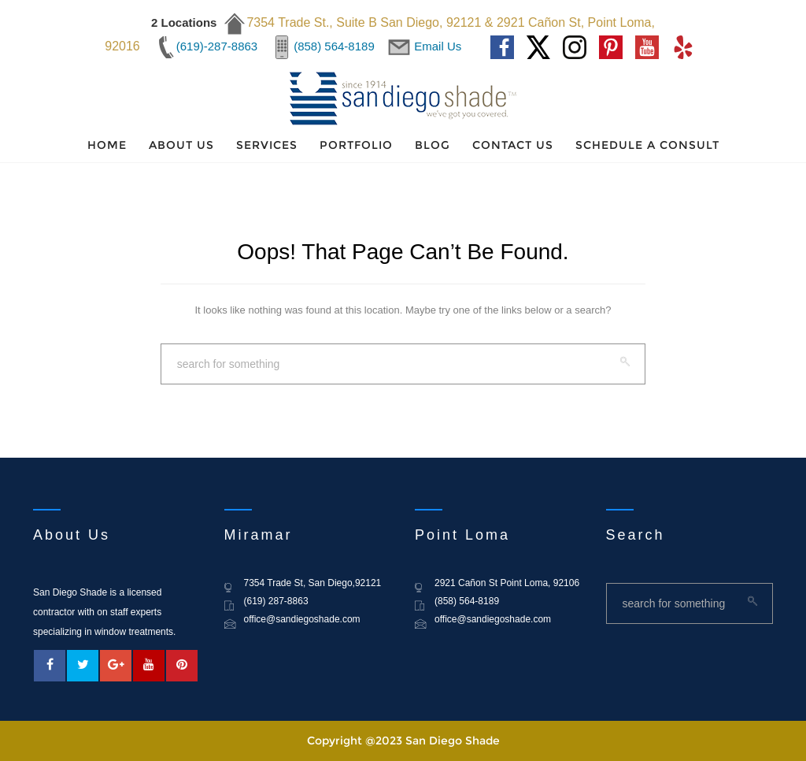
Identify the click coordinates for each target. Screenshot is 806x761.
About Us (181, 145)
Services (267, 145)
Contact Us (512, 145)
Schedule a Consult (647, 145)
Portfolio (356, 145)
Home (107, 145)
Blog (432, 145)
